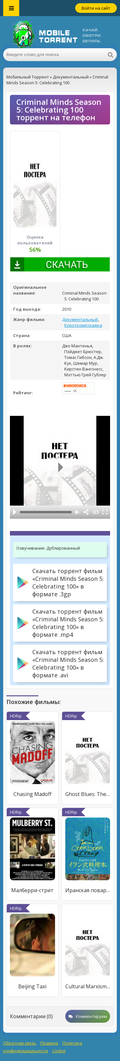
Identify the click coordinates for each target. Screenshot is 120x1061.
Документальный (80, 319)
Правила (49, 1043)
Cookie (59, 1051)
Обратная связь (19, 1043)
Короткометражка (83, 325)
